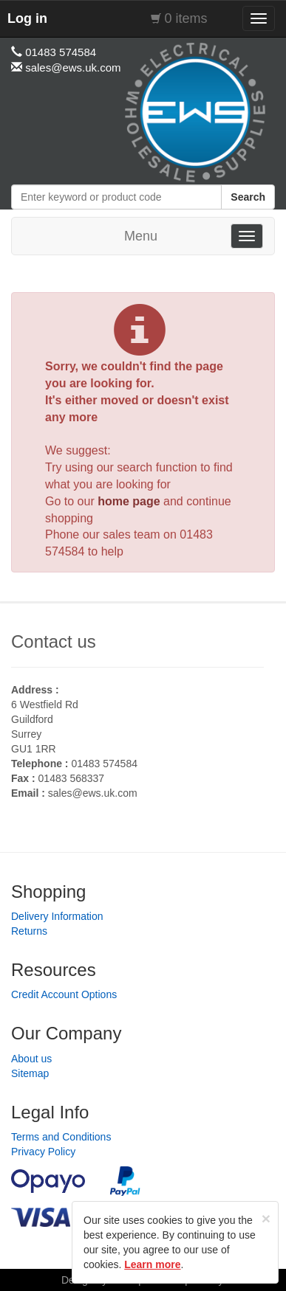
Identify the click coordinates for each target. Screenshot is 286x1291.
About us (31, 1059)
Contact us (53, 641)
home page (129, 501)
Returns (29, 931)
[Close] (266, 1218)
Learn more (152, 1264)
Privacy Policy (43, 1151)
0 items (186, 18)
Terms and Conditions (61, 1137)
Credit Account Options (64, 994)
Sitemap (30, 1073)
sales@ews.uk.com (92, 793)
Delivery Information (57, 916)
